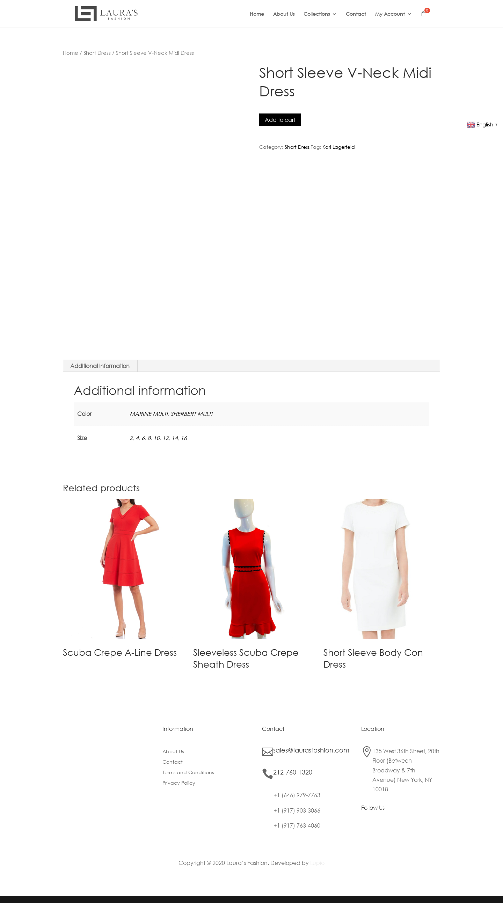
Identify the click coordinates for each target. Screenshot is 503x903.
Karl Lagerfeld (338, 147)
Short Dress (97, 52)
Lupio (317, 862)
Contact (356, 14)
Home (257, 14)
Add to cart (280, 119)
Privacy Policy (178, 783)
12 (165, 437)
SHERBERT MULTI (191, 413)
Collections (317, 14)
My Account (390, 14)
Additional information (100, 365)
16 (184, 437)
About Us (283, 14)
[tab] (100, 366)
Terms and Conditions (188, 773)
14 (175, 437)
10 (156, 437)
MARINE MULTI (149, 413)
